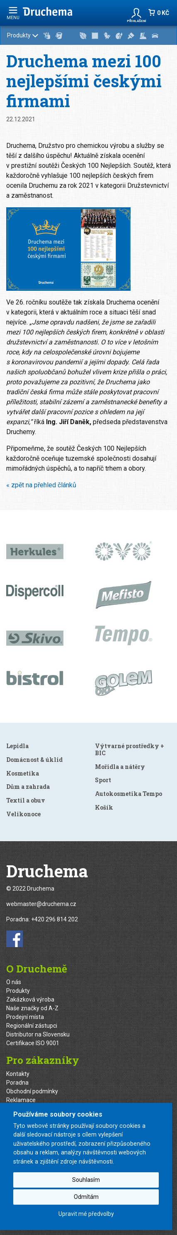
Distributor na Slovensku (38, 1034)
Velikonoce (23, 814)
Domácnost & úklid (34, 760)
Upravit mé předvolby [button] (86, 1213)
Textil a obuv (25, 800)
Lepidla (17, 746)
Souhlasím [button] (86, 1179)
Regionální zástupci (31, 1025)
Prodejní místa (25, 1017)
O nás (13, 982)
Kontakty (17, 1073)
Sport (103, 780)
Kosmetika (22, 773)
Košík (104, 807)
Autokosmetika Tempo (128, 794)
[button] (136, 12)
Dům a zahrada (28, 787)
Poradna (17, 1082)
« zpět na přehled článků (41, 485)
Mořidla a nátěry (120, 767)
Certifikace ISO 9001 (32, 1043)
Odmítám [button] (86, 1196)
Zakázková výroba (30, 999)
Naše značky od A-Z (32, 1008)
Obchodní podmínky (32, 1091)
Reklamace (21, 1100)
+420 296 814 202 (54, 919)
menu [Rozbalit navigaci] (13, 13)
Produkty (88, 36)
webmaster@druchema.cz (41, 904)
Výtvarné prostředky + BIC (129, 749)
